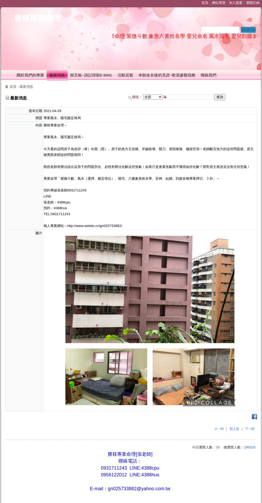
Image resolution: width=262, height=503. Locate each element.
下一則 (249, 429)
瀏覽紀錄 (253, 3)
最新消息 (26, 87)
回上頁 (234, 429)
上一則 (219, 429)
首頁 (13, 87)
